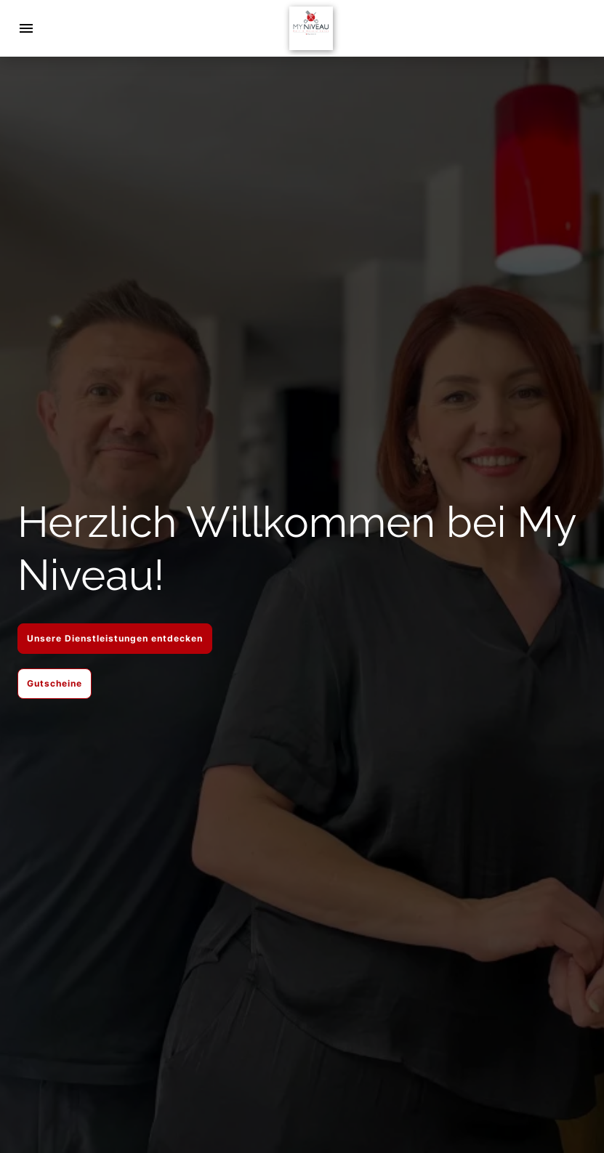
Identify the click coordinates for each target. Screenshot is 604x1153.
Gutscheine (54, 683)
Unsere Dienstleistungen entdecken (115, 638)
